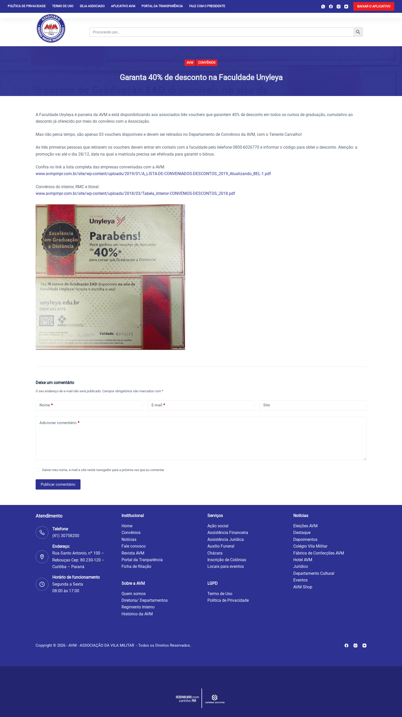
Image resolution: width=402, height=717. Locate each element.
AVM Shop (302, 587)
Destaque (301, 532)
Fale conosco (134, 546)
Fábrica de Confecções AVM (318, 553)
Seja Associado (92, 6)
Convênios (206, 62)
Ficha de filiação (136, 566)
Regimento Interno (138, 607)
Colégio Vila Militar (310, 546)
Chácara (215, 553)
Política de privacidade (27, 6)
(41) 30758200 (65, 535)
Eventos (300, 580)
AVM (190, 62)
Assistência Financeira (227, 532)
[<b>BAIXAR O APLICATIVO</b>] (373, 6)
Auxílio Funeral (220, 546)
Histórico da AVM (137, 613)
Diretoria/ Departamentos (145, 600)
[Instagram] (338, 6)
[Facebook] (331, 6)
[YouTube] (346, 6)
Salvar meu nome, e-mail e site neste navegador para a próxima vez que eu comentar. (103, 470)
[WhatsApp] (323, 6)
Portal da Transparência (162, 6)
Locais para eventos (225, 566)
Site (266, 405)
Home (127, 525)
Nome (46, 405)
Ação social (217, 525)
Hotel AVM (302, 559)
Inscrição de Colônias (226, 559)
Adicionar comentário (59, 423)
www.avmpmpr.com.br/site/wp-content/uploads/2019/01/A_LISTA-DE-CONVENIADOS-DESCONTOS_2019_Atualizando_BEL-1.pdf (153, 173)
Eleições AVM (305, 525)
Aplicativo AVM (123, 6)
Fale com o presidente (207, 6)
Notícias (129, 539)
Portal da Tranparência (142, 559)
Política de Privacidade (228, 600)
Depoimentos (305, 539)
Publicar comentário (58, 484)
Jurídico (300, 566)
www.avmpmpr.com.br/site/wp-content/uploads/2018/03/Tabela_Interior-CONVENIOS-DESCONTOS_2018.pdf (135, 193)
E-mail (158, 405)
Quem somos (134, 593)
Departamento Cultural (313, 573)
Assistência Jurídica (225, 539)
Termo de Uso (62, 6)
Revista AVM (133, 553)
